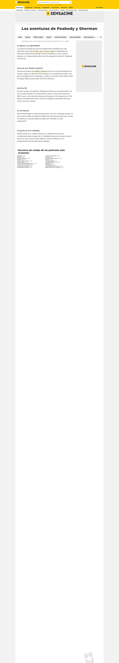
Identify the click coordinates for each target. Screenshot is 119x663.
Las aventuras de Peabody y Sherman (56, 30)
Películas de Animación (40, 30)
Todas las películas (29, 30)
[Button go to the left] (98, 44)
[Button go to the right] (101, 44)
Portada (19, 30)
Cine (23, 30)
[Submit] (70, 2)
